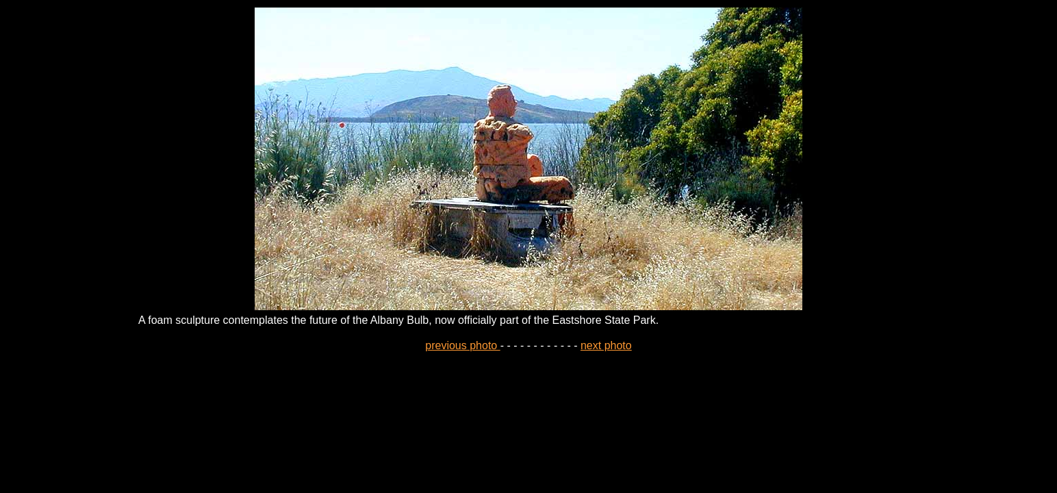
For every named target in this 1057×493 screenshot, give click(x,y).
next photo (606, 345)
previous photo (462, 345)
